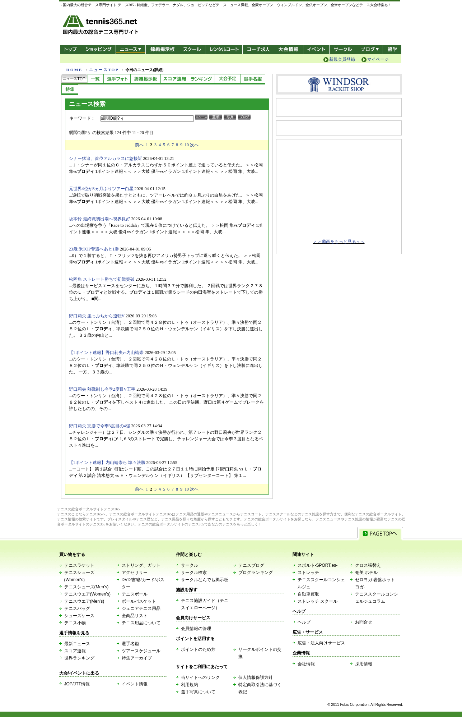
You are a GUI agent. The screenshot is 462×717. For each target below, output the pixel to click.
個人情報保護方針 (255, 677)
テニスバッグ (77, 608)
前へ (139, 144)
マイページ (378, 59)
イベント (316, 49)
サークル (343, 49)
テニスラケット (79, 565)
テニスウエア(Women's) (87, 594)
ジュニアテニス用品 (141, 608)
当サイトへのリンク (200, 677)
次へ (194, 144)
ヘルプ (304, 622)
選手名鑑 (130, 643)
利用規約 (189, 684)
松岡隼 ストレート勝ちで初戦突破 (102, 279)
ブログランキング (255, 572)
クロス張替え (368, 565)
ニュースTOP (104, 70)
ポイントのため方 (198, 649)
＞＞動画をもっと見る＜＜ (339, 241)
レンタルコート (224, 49)
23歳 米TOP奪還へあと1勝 (94, 249)
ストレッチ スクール (317, 601)
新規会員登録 (342, 59)
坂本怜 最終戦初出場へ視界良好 (99, 218)
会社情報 (306, 663)
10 (187, 144)
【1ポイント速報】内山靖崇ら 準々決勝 (107, 462)
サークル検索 (194, 572)
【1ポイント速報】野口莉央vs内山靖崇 (106, 352)
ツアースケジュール (141, 650)
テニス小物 (75, 622)
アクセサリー (135, 572)
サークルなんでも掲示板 (204, 579)
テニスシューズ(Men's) (86, 586)
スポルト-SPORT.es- (318, 565)
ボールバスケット (139, 601)
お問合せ (363, 622)
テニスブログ (251, 565)
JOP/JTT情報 (77, 683)
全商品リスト (135, 615)
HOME (74, 70)
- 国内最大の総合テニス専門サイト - (101, 26)
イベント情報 (135, 683)
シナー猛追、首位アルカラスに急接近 (105, 158)
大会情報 (288, 49)
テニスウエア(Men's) (84, 601)
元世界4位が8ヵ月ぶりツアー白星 (101, 188)
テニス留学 (392, 49)
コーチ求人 (259, 49)
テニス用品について (141, 622)
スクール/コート (192, 49)
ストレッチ (308, 572)
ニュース (130, 49)
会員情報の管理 (196, 628)
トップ (70, 49)
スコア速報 (75, 650)
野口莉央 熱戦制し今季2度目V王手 (102, 389)
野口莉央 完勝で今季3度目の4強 (99, 425)
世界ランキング (79, 658)
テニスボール (135, 594)
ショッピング (98, 49)
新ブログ (369, 49)
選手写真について (198, 691)
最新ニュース (77, 643)
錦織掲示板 (162, 49)
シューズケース (79, 615)
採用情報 (363, 663)
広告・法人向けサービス (321, 642)
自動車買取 (308, 594)
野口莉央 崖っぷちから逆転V (97, 315)
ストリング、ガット (141, 565)
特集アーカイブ (137, 658)
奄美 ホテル (366, 572)
